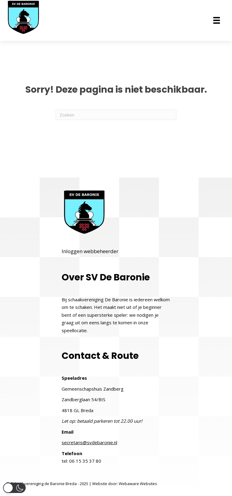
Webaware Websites (138, 483)
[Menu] (216, 20)
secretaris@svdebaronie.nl (89, 442)
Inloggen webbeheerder (90, 251)
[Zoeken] (116, 115)
